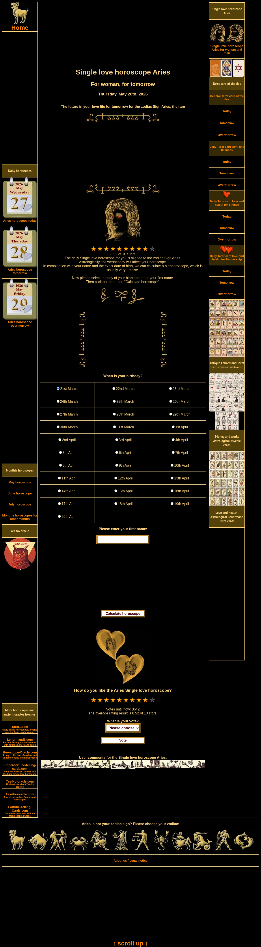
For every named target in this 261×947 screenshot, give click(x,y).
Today (226, 111)
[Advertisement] (19, 98)
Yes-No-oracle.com (20, 784)
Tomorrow (226, 123)
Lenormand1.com (20, 742)
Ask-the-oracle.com (20, 796)
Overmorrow (227, 135)
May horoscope (20, 482)
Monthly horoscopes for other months (19, 517)
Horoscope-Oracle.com (20, 755)
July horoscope (19, 504)
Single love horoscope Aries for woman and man (226, 48)
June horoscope (20, 493)
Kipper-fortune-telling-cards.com (19, 769)
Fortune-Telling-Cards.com (20, 811)
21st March (69, 389)
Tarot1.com (19, 729)
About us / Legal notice (130, 860)
